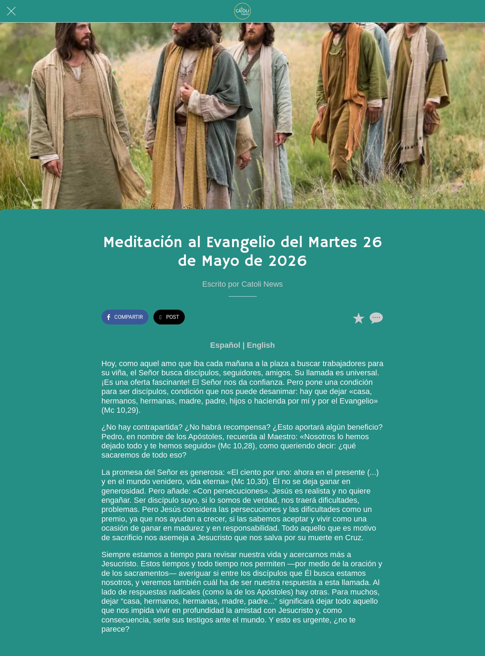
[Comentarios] (375, 317)
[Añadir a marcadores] (358, 317)
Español (225, 345)
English (261, 345)
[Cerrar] (11, 11)
